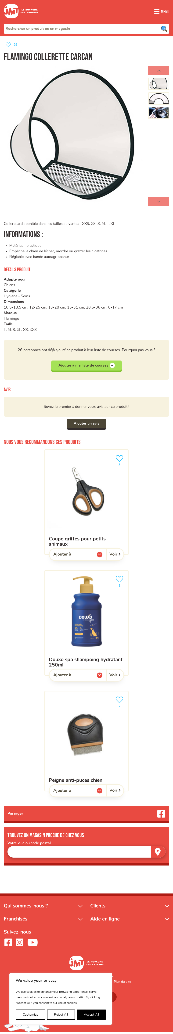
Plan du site (122, 983)
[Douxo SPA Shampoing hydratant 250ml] (86, 624)
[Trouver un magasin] (158, 853)
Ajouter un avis (86, 424)
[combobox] (86, 29)
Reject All (61, 1014)
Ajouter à (71, 556)
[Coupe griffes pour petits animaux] (86, 503)
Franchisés (15, 920)
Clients (97, 907)
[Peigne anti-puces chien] (86, 742)
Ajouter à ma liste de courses (86, 366)
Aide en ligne (105, 920)
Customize (30, 1014)
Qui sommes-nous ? (26, 907)
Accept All (91, 1014)
